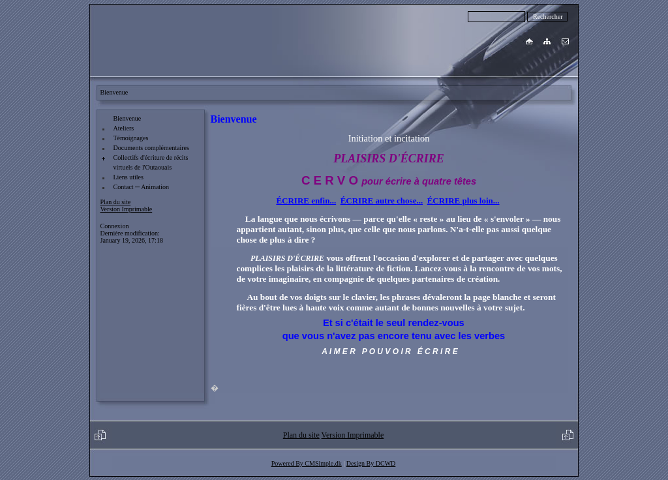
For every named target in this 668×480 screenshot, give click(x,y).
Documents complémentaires (151, 147)
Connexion (114, 226)
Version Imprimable (126, 209)
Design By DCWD (371, 463)
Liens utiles (129, 177)
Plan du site (115, 201)
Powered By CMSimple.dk (306, 463)
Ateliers (124, 128)
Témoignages (131, 138)
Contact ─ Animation (141, 186)
